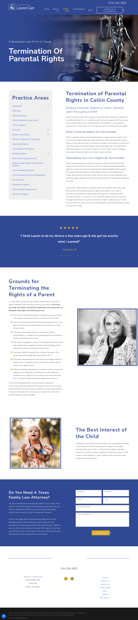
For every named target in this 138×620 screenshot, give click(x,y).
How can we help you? (84, 514)
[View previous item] (61, 256)
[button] (4, 616)
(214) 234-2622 (117, 3)
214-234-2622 (69, 568)
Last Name (108, 491)
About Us (105, 581)
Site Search (105, 598)
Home (105, 578)
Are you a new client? (84, 507)
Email (106, 499)
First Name (80, 491)
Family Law (105, 584)
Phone (79, 499)
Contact (105, 594)
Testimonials (105, 588)
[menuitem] (46, 10)
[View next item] (77, 256)
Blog (105, 591)
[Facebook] (66, 578)
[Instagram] (72, 578)
